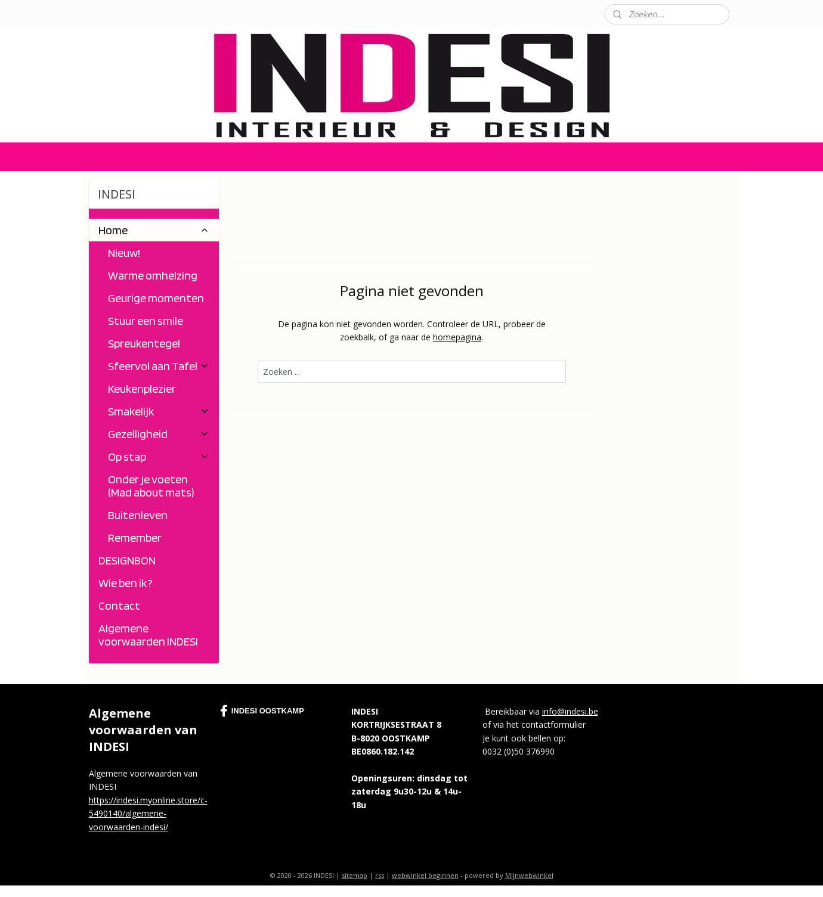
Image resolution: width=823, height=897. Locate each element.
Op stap (158, 456)
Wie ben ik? (125, 583)
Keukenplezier (142, 388)
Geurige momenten (156, 298)
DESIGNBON (127, 560)
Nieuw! (124, 253)
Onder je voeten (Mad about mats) (151, 485)
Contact (98, 14)
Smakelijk (158, 411)
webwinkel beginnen (425, 875)
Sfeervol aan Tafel (158, 366)
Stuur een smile (145, 321)
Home (153, 230)
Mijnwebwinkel (529, 875)
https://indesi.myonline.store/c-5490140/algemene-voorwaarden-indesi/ (148, 813)
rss (379, 875)
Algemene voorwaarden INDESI (148, 634)
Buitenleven (138, 515)
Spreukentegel (144, 343)
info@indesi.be (570, 711)
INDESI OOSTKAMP (262, 711)
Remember (135, 537)
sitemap (354, 875)
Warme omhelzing (152, 275)
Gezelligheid (158, 434)
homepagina (457, 337)
